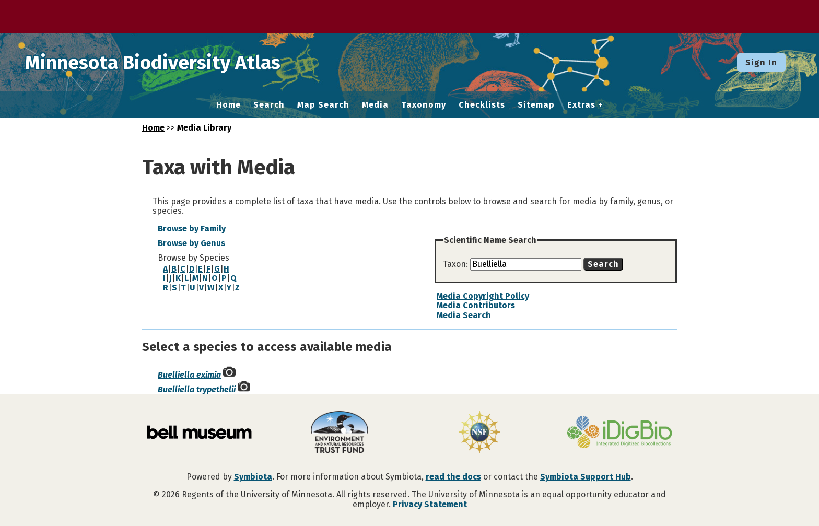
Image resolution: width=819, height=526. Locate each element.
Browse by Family (192, 228)
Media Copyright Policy (483, 296)
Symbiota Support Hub (585, 477)
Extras (581, 105)
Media (375, 105)
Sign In (761, 62)
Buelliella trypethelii (197, 389)
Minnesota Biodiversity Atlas (162, 62)
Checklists (482, 105)
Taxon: (456, 264)
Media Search (464, 315)
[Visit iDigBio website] (619, 433)
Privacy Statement (430, 504)
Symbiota (253, 477)
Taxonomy (423, 105)
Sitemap (536, 105)
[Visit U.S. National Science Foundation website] (479, 433)
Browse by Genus (191, 243)
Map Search (323, 105)
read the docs (453, 477)
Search (269, 105)
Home (228, 105)
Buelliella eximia (189, 375)
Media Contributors (476, 305)
